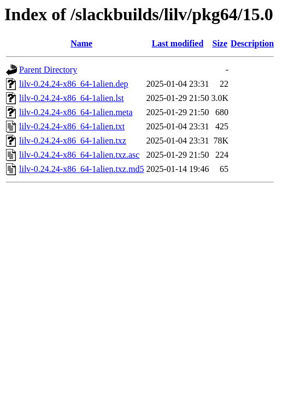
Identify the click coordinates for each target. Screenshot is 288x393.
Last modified (178, 43)
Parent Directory (48, 69)
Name (81, 43)
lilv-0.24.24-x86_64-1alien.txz (72, 140)
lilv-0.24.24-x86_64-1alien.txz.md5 (81, 169)
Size (220, 43)
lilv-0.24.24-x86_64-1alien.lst (71, 98)
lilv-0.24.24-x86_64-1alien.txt (72, 126)
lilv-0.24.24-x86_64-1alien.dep (73, 83)
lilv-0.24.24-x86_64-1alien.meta (76, 112)
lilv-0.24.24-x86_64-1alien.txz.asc (79, 154)
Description (252, 43)
